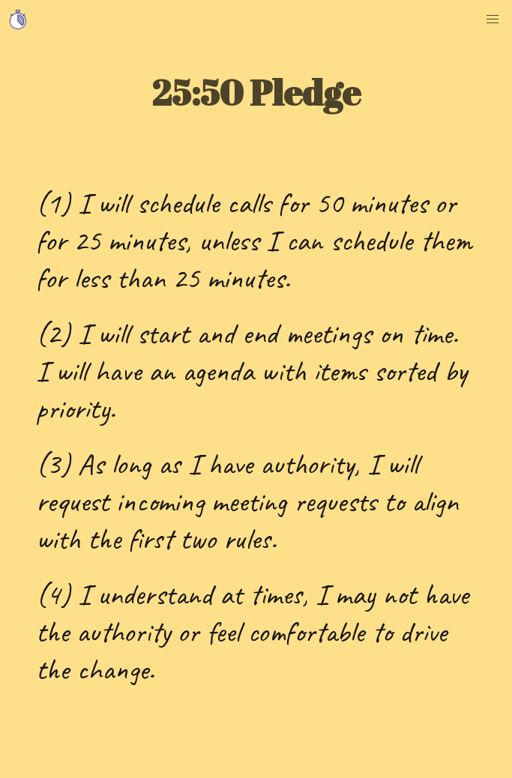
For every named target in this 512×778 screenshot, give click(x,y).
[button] (492, 19)
